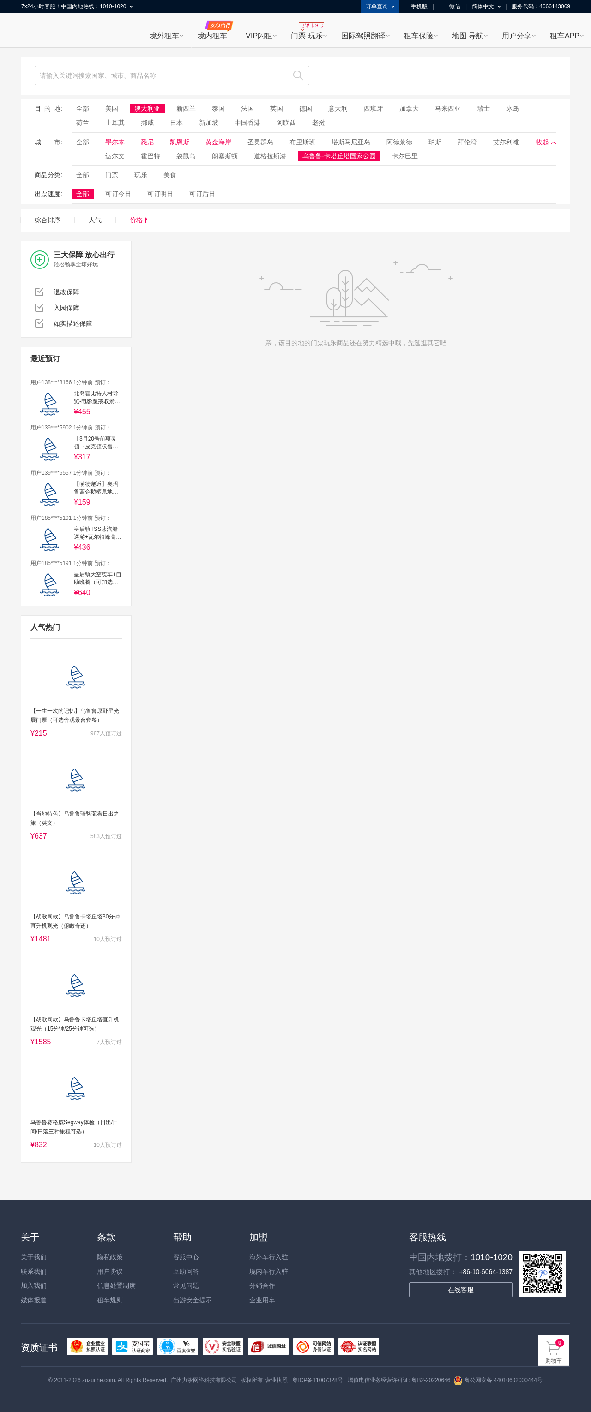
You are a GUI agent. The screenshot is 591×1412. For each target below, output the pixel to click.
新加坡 (208, 122)
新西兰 (186, 108)
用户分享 (516, 36)
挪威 (147, 122)
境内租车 (212, 36)
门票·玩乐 (306, 36)
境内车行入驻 (268, 1271)
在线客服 (461, 1289)
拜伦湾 (467, 142)
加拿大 (409, 108)
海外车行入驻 (268, 1257)
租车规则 (110, 1300)
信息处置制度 (116, 1285)
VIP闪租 (259, 36)
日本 (176, 122)
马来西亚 (448, 108)
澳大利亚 (147, 108)
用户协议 (110, 1271)
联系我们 (34, 1271)
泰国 (218, 108)
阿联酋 (286, 122)
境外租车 (164, 36)
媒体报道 (34, 1300)
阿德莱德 (399, 142)
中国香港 (247, 122)
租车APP (564, 36)
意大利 (338, 108)
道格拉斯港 (270, 156)
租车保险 (419, 36)
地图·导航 (467, 36)
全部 (82, 108)
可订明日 (160, 193)
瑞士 (483, 108)
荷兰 (82, 122)
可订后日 (202, 193)
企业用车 (262, 1300)
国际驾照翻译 (363, 36)
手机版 (416, 6)
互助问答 (186, 1271)
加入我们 (34, 1285)
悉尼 (147, 142)
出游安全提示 (192, 1300)
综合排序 (47, 220)
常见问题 (186, 1285)
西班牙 (373, 108)
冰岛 (512, 108)
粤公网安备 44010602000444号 (498, 1380)
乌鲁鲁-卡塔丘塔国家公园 (339, 156)
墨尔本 (115, 142)
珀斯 (434, 142)
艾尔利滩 (506, 142)
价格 (138, 220)
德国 (305, 108)
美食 (169, 175)
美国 (111, 108)
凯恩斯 (179, 142)
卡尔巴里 (405, 156)
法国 (247, 108)
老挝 (318, 122)
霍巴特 (150, 156)
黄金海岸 (218, 142)
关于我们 (34, 1257)
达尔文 (115, 156)
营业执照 (276, 1380)
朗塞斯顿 (225, 156)
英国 (276, 108)
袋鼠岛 (186, 156)
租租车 (33, 31)
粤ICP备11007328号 (317, 1380)
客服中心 (186, 1257)
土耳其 (115, 122)
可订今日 (118, 193)
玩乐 (140, 175)
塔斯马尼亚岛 (351, 142)
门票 (111, 175)
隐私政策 (110, 1257)
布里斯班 (302, 142)
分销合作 (262, 1285)
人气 (95, 220)
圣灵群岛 (260, 142)
